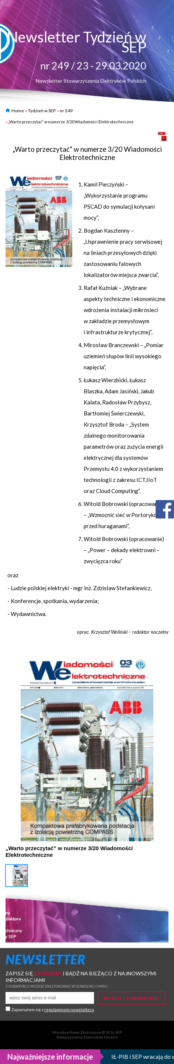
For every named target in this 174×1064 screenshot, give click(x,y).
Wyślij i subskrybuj (131, 998)
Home (15, 110)
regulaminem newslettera (69, 1009)
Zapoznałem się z (52, 1009)
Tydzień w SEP (42, 110)
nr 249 (66, 110)
